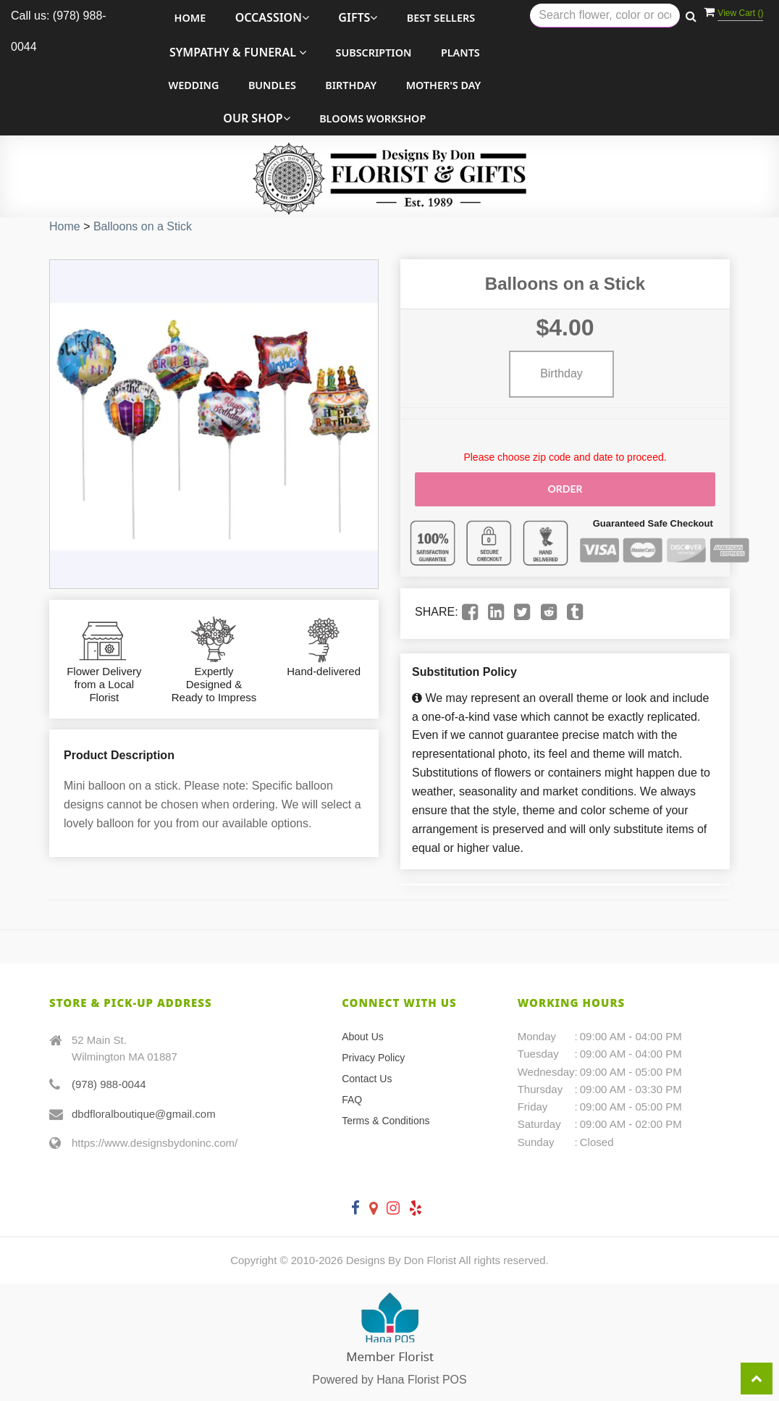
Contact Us (367, 1078)
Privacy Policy (373, 1057)
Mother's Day (443, 85)
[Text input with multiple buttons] (605, 16)
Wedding (193, 85)
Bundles (272, 85)
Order (564, 488)
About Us (363, 1036)
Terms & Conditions (385, 1120)
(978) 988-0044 (109, 1084)
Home (190, 18)
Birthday (350, 85)
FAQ (352, 1099)
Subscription (373, 52)
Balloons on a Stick (142, 226)
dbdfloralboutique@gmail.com (144, 1113)
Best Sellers (441, 18)
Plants (460, 52)
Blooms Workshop (372, 118)
